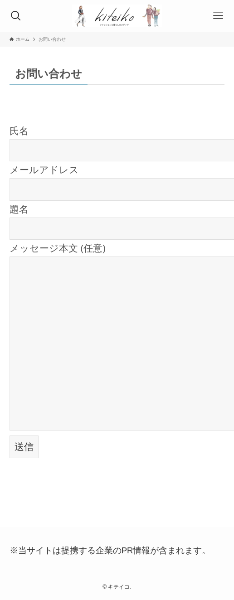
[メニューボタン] (218, 16)
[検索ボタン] (16, 16)
